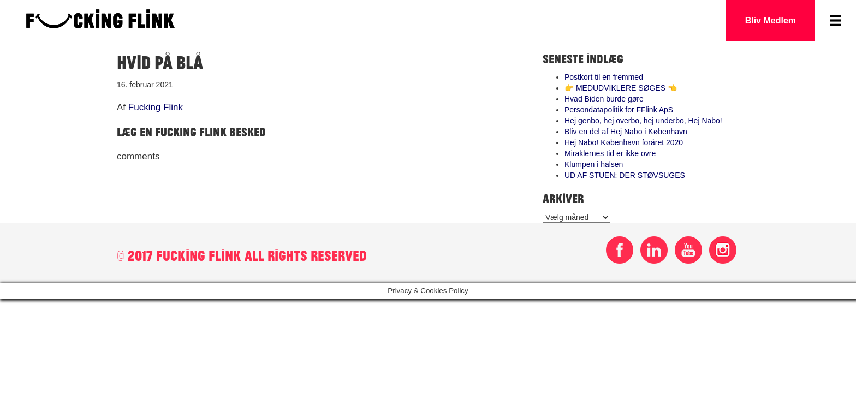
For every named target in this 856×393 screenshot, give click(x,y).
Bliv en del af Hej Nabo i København (625, 131)
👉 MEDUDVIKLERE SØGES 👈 (620, 88)
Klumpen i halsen (593, 164)
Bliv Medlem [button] (770, 20)
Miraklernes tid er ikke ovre (610, 153)
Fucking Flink (155, 107)
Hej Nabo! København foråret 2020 (623, 142)
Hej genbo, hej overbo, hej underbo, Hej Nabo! (643, 120)
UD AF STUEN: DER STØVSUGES (624, 175)
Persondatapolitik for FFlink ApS (618, 109)
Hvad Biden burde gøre (604, 98)
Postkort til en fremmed (603, 77)
